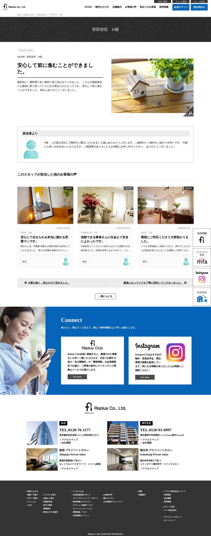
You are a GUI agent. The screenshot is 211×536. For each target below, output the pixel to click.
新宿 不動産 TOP (25, 14)
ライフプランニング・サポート (85, 498)
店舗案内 (117, 7)
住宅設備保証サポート (82, 495)
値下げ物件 (47, 505)
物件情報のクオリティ (82, 502)
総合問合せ (199, 7)
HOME (88, 7)
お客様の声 (130, 7)
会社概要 (66, 443)
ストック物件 (181, 1)
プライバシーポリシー (173, 517)
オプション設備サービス (83, 505)
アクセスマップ (70, 439)
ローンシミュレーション (83, 509)
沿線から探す (48, 498)
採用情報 (163, 7)
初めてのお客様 (148, 7)
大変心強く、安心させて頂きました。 (49, 282)
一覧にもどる (105, 296)
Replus (91, 534)
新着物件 (47, 509)
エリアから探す (49, 495)
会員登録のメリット (81, 515)
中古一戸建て (32, 498)
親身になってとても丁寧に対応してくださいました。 (153, 282)
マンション (31, 502)
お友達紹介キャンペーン (113, 502)
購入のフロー (108, 498)
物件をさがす (102, 7)
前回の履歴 (162, 1)
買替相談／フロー (80, 512)
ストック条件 (199, 1)
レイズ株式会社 (170, 510)
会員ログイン (181, 7)
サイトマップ (169, 520)
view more (77, 377)
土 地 (29, 505)
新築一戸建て (32, 495)
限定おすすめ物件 (50, 512)
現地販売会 (47, 502)
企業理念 (167, 495)
